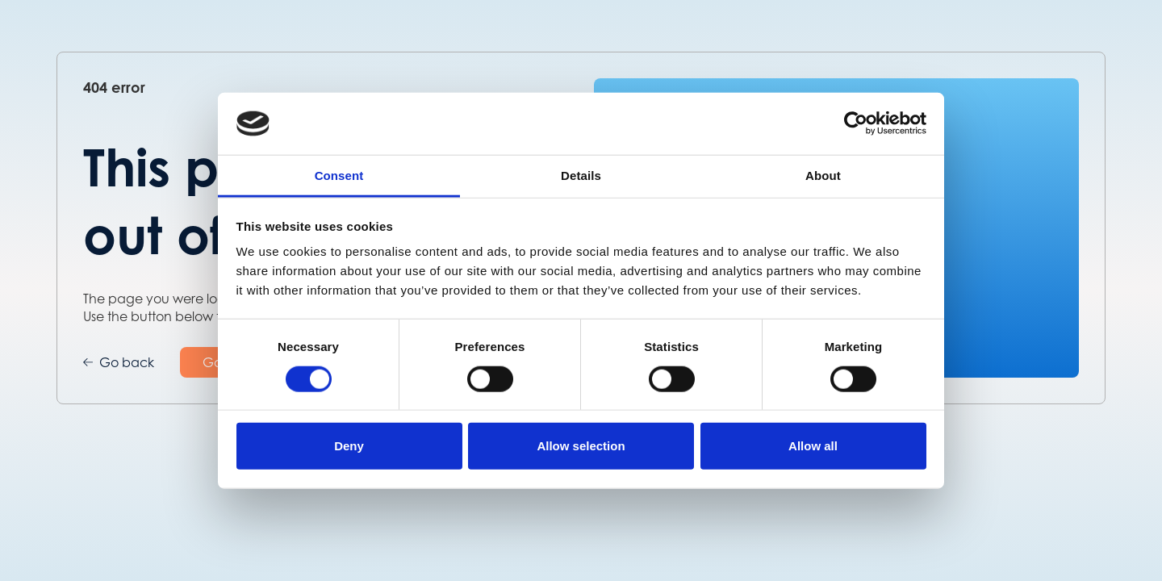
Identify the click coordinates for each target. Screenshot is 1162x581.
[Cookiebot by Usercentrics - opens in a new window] (855, 123)
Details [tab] (581, 175)
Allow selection (581, 446)
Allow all (813, 446)
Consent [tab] (339, 175)
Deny (349, 446)
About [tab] (823, 175)
